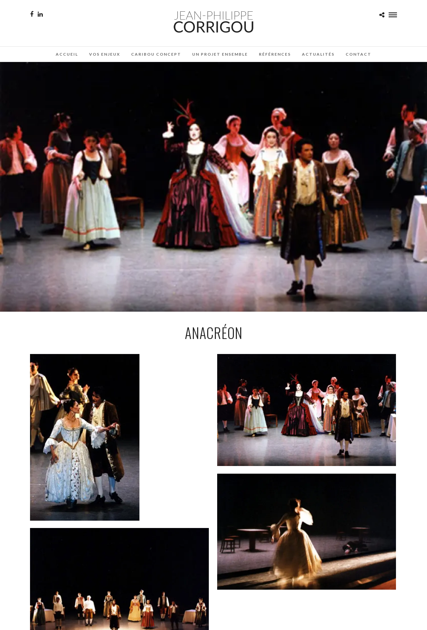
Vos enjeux (104, 54)
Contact (358, 54)
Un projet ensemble (220, 54)
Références (275, 54)
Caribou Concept (156, 54)
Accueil (67, 54)
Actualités (318, 54)
